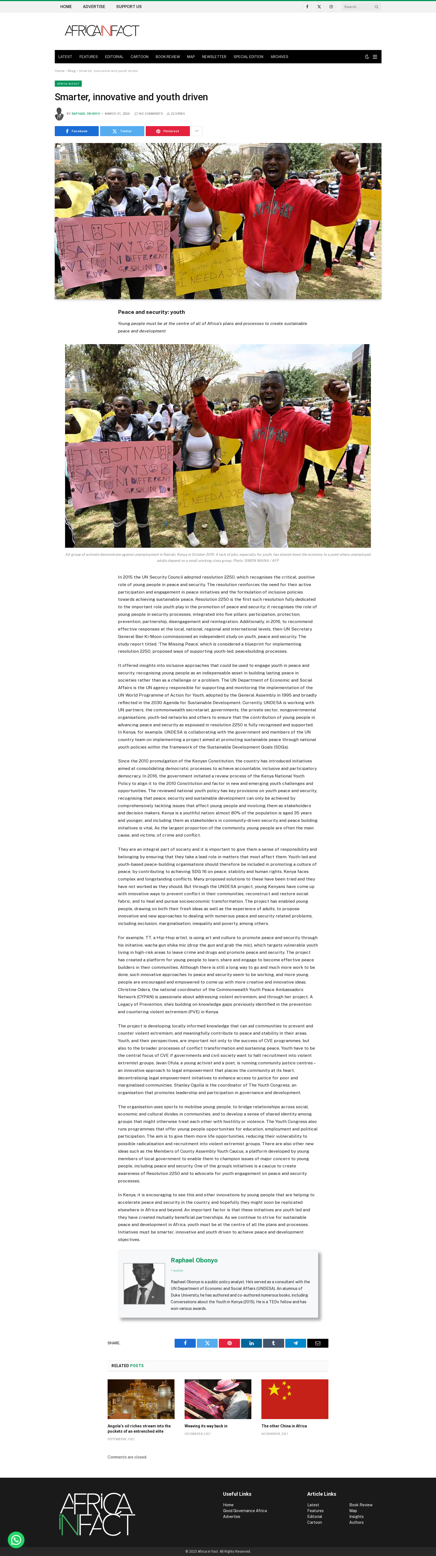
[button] (16, 1540)
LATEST (65, 57)
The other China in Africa (284, 1426)
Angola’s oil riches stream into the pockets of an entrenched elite (139, 1429)
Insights (356, 1516)
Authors (356, 1522)
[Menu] (375, 57)
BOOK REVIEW (168, 57)
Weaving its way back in (206, 1426)
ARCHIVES (279, 57)
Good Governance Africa (245, 1511)
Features (315, 1511)
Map (353, 1511)
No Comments (149, 114)
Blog (72, 71)
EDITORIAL (114, 57)
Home (66, 6)
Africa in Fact (68, 83)
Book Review (361, 1505)
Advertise (94, 6)
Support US (129, 6)
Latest (313, 1505)
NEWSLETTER (214, 57)
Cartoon (315, 1522)
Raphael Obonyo (86, 114)
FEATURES (89, 57)
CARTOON (139, 57)
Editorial (314, 1516)
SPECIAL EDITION (248, 57)
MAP (191, 57)
